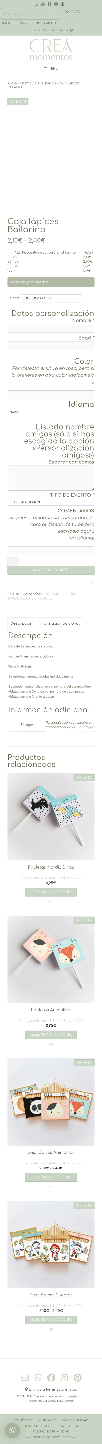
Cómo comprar (75, 1420)
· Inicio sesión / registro (21, 23)
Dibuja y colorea (39, 598)
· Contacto (72, 11)
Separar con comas (71, 462)
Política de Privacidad (51, 1431)
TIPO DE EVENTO (72, 495)
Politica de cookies (38, 1426)
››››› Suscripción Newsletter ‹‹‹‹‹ (51, 1437)
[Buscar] (56, 13)
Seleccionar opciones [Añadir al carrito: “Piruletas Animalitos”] (51, 1034)
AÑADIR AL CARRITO (51, 570)
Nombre (83, 320)
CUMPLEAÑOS (45, 83)
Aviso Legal (71, 1426)
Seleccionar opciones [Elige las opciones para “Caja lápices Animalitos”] (51, 1177)
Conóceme (24, 1420)
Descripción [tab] (21, 623)
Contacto (47, 1420)
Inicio (12, 83)
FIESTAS (26, 83)
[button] (92, 583)
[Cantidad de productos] (12, 561)
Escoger (14, 297)
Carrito (50, 23)
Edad (86, 338)
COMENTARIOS (76, 510)
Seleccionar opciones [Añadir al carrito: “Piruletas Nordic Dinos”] (51, 892)
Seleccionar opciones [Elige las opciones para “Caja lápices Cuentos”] (51, 1319)
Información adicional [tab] (59, 623)
